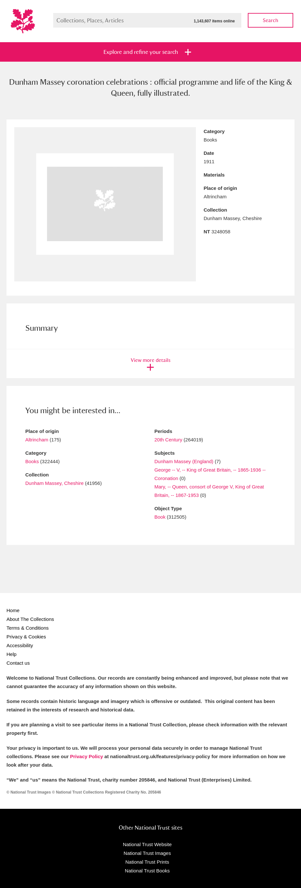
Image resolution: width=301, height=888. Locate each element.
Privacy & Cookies (26, 636)
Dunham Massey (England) (183, 461)
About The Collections (30, 619)
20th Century (168, 439)
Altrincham (36, 439)
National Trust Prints (147, 862)
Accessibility (19, 645)
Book (159, 517)
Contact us (18, 663)
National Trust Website (147, 844)
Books (32, 461)
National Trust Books (147, 870)
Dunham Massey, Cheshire (54, 483)
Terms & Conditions (27, 628)
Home (12, 610)
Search (270, 20)
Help (11, 654)
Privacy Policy (86, 756)
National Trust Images (147, 853)
